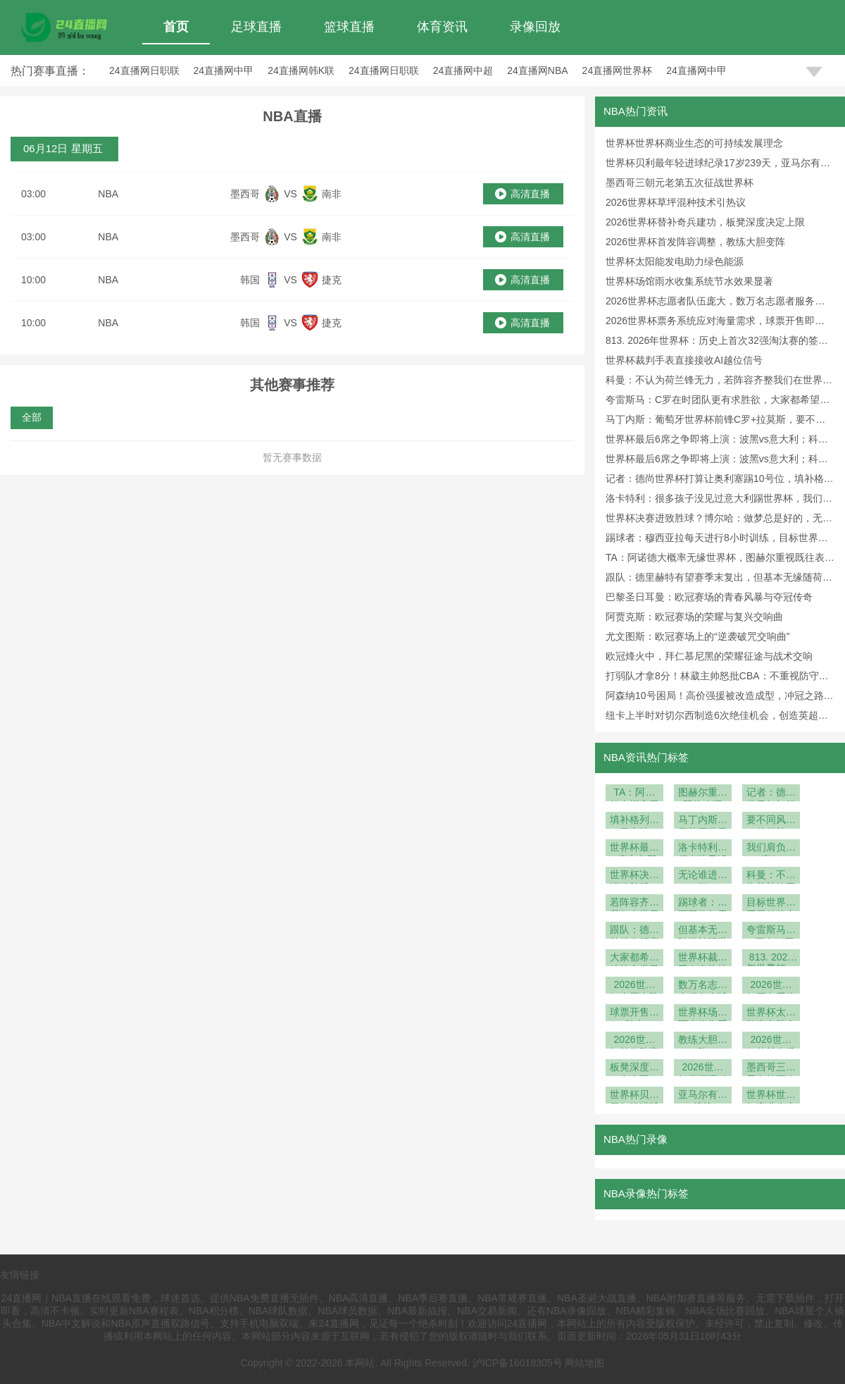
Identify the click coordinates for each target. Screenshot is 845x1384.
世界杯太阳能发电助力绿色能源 (675, 261)
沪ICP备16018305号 (517, 1362)
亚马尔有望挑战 (702, 1096)
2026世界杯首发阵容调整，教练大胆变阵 (695, 241)
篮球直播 (349, 27)
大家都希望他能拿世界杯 (634, 958)
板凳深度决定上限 (634, 1068)
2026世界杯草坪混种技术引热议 (676, 202)
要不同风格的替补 (771, 821)
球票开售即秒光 (634, 1013)
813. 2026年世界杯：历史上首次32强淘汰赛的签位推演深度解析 (771, 958)
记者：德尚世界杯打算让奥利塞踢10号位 (771, 793)
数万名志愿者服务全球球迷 (702, 986)
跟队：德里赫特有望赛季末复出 (634, 931)
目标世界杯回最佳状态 (771, 903)
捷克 (332, 279)
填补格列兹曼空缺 (634, 821)
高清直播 (530, 193)
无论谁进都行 (702, 876)
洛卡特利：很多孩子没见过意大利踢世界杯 (702, 848)
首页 (176, 27)
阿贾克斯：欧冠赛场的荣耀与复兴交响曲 (694, 616)
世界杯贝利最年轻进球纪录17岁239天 (634, 1096)
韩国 (250, 279)
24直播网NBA (537, 70)
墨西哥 (245, 193)
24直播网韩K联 (301, 70)
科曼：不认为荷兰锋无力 (771, 876)
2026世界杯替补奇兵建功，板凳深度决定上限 (705, 222)
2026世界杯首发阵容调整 (634, 1041)
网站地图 (584, 1362)
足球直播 (256, 27)
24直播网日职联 (144, 70)
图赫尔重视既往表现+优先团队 (702, 793)
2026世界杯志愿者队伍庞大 (634, 986)
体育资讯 (442, 27)
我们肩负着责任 (771, 848)
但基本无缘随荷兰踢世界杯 (702, 931)
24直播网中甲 (224, 70)
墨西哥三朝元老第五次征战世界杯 (679, 182)
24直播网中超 (463, 70)
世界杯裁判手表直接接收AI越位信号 (684, 360)
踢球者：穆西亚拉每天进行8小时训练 (702, 903)
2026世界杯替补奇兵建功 (771, 1041)
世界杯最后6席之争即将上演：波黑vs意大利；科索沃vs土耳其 (634, 848)
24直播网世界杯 (617, 70)
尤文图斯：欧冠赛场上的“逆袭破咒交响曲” (697, 636)
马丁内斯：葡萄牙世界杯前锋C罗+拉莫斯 (702, 821)
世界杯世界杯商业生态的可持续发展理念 (694, 143)
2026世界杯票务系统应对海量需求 (771, 986)
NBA (108, 193)
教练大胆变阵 (702, 1041)
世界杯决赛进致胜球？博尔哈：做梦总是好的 (634, 876)
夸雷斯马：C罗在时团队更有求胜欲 (771, 931)
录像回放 (535, 27)
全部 (32, 417)
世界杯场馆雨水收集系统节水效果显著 (689, 281)
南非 (332, 193)
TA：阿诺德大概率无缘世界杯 (634, 793)
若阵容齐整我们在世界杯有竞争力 (634, 903)
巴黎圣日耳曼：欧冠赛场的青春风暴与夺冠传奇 (709, 597)
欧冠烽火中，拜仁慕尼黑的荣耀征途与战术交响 (709, 656)
